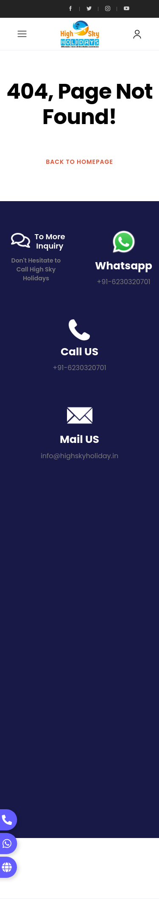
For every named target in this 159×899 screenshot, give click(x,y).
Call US (79, 351)
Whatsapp (123, 265)
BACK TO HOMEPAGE (79, 162)
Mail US (79, 439)
